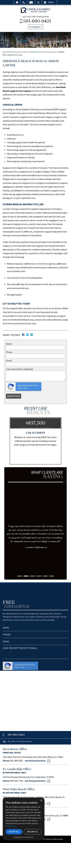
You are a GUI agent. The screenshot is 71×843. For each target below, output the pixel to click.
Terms (25, 388)
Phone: (9, 352)
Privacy (20, 388)
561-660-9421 (37, 20)
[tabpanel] (35, 521)
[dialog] (23, 819)
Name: (9, 344)
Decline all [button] (32, 831)
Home (17, 2)
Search (38, 2)
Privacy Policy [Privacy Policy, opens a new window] (11, 826)
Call (24, 2)
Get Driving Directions (35, 761)
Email (31, 2)
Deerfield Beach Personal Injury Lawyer (42, 52)
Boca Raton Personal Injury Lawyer (15, 52)
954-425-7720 (16, 781)
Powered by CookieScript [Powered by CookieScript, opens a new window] (23, 837)
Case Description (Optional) (19, 369)
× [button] (41, 801)
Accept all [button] (14, 831)
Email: (9, 361)
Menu (51, 2)
